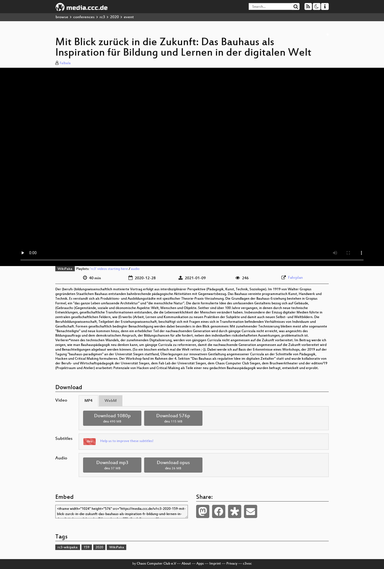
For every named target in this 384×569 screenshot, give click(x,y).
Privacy (231, 564)
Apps (200, 564)
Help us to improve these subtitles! (126, 441)
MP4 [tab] (88, 401)
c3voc (247, 564)
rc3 (102, 17)
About (186, 564)
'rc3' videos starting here (109, 269)
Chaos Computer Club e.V (156, 564)
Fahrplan (295, 277)
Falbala (65, 63)
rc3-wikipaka (67, 547)
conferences (84, 17)
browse (62, 17)
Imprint (215, 564)
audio (135, 269)
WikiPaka (64, 269)
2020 (114, 17)
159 (86, 547)
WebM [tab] (111, 401)
